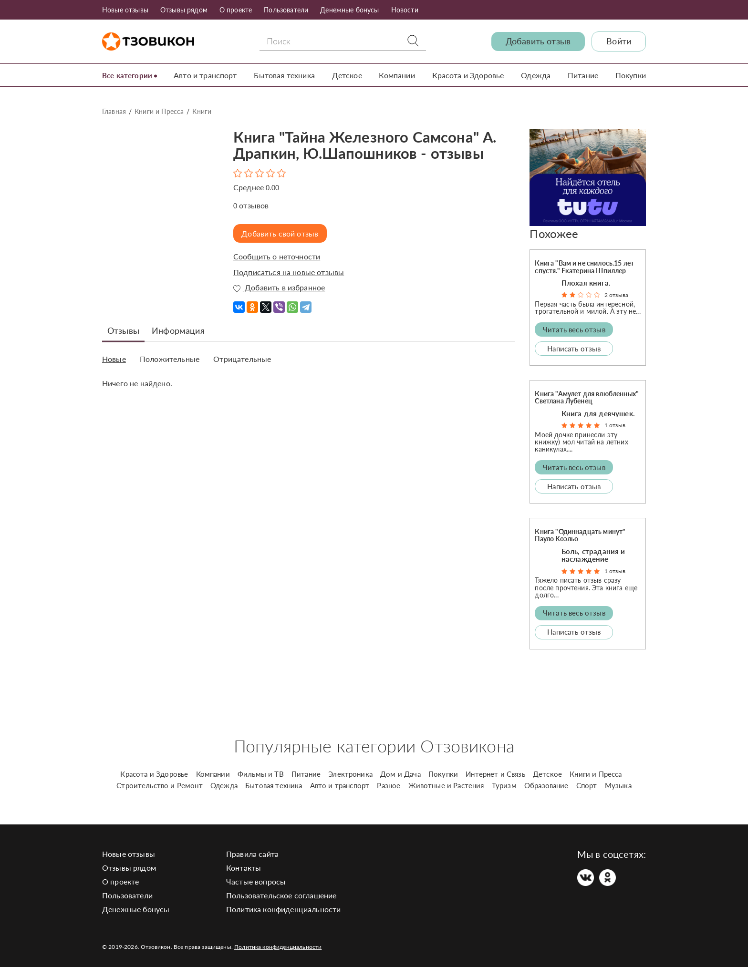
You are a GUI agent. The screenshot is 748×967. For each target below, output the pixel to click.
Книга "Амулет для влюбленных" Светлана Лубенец (587, 397)
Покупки (630, 75)
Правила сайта (252, 853)
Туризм (504, 785)
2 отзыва (616, 295)
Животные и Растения (446, 785)
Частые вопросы (256, 881)
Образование (546, 785)
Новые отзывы (125, 10)
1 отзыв (614, 425)
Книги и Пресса (159, 111)
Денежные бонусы (349, 10)
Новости (404, 10)
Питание (583, 75)
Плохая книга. (586, 282)
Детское (349, 75)
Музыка (618, 785)
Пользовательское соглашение (281, 895)
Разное (388, 785)
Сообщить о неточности (276, 256)
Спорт (586, 785)
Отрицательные (242, 358)
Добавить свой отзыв (281, 233)
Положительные (169, 358)
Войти (618, 41)
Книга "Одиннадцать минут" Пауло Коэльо (580, 535)
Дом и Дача (400, 774)
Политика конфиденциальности (283, 909)
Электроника (350, 774)
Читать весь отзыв (574, 329)
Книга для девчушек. (598, 413)
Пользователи (286, 10)
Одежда (536, 75)
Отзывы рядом (184, 10)
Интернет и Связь (495, 774)
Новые (114, 358)
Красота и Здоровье (469, 75)
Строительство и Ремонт (159, 785)
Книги (201, 111)
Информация (178, 330)
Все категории (128, 75)
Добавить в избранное (279, 287)
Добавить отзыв (538, 41)
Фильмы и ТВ (261, 774)
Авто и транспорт (208, 75)
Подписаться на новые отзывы (288, 271)
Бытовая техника (287, 75)
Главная (114, 111)
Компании (398, 75)
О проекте (235, 10)
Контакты (243, 867)
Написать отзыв (574, 348)
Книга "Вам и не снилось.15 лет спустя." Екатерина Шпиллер (584, 266)
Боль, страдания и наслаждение (593, 554)
